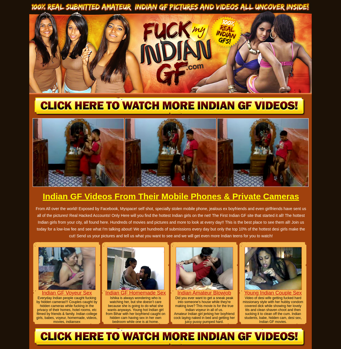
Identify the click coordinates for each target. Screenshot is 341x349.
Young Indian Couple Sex (273, 293)
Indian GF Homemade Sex (135, 293)
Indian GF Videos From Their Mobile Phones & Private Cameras (171, 196)
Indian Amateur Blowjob (204, 293)
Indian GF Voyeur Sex (67, 293)
